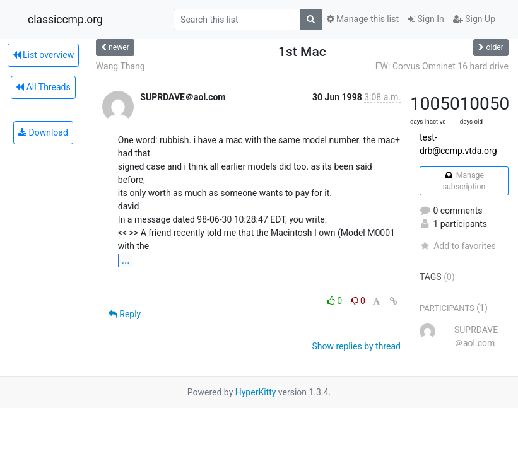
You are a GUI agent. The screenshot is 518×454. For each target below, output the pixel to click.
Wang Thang (120, 66)
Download (43, 132)
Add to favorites (458, 246)
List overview (43, 55)
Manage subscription (464, 181)
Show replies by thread (356, 346)
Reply (125, 314)
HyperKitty (255, 392)
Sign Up (474, 19)
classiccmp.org (65, 19)
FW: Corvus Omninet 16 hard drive (442, 66)
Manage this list (363, 19)
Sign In (426, 19)
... (126, 260)
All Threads (43, 87)
